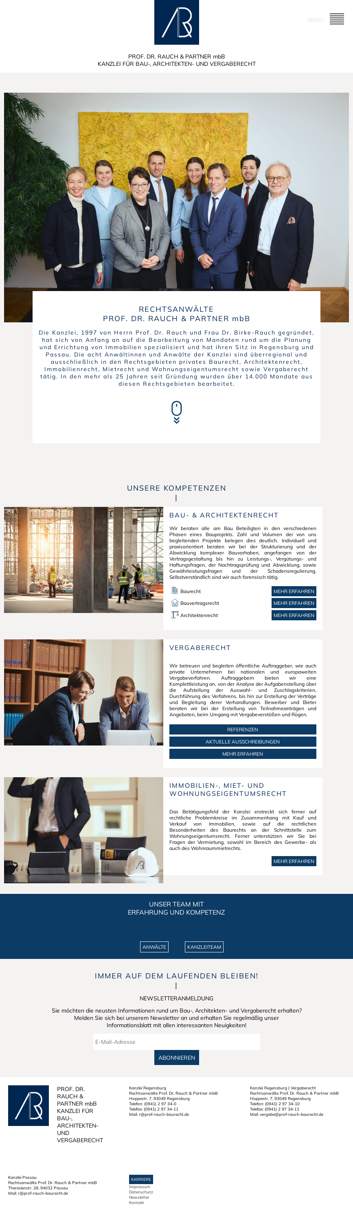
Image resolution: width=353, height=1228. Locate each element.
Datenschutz (141, 1192)
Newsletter (139, 1197)
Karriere (141, 1179)
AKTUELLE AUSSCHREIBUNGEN (243, 742)
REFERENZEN (242, 729)
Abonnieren (176, 1057)
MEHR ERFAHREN (242, 754)
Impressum (139, 1186)
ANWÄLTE (154, 947)
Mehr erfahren (294, 591)
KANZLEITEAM (204, 947)
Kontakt (136, 1202)
